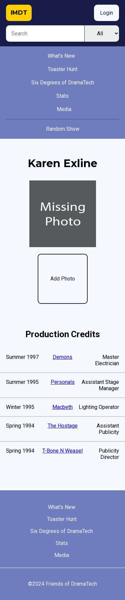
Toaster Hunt (62, 69)
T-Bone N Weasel (62, 451)
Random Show (62, 129)
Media (64, 109)
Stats (62, 96)
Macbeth (62, 407)
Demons (62, 357)
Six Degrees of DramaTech (62, 82)
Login (106, 13)
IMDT (19, 12)
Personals (63, 382)
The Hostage (63, 426)
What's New (61, 56)
